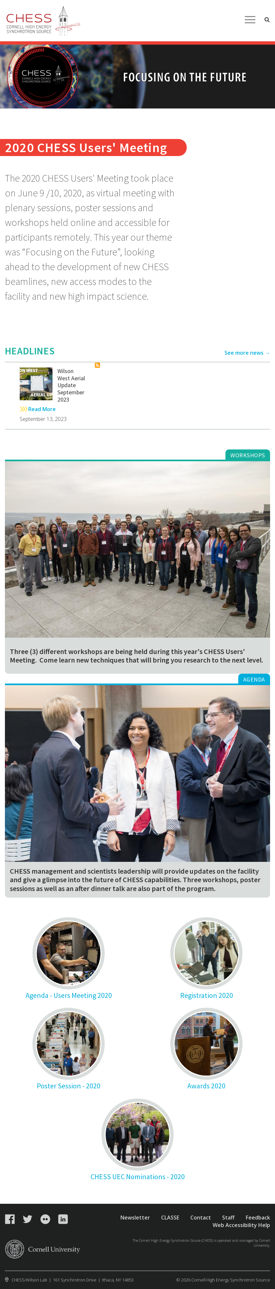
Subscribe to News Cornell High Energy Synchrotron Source (97, 365)
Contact (200, 1217)
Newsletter (135, 1217)
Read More (42, 409)
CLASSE (170, 1217)
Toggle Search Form (267, 20)
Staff (228, 1217)
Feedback (258, 1217)
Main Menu (250, 20)
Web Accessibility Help (241, 1225)
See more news (244, 352)
